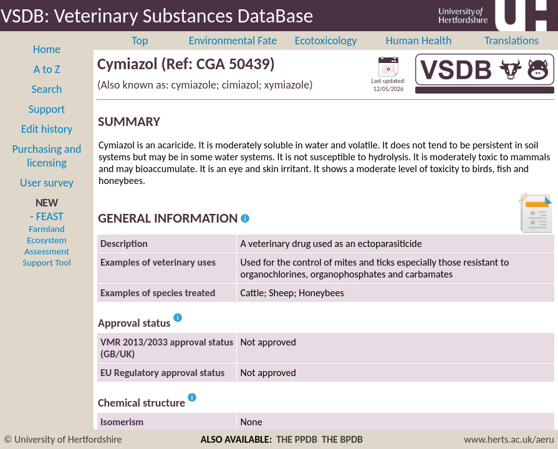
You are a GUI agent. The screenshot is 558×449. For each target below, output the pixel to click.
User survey (47, 183)
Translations (511, 40)
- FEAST (46, 239)
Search (47, 89)
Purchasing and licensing (46, 156)
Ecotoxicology (326, 40)
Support (47, 109)
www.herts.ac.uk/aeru (509, 439)
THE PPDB (296, 439)
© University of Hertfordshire (63, 439)
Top (140, 40)
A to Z (47, 69)
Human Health (419, 40)
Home (46, 49)
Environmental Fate (233, 40)
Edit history (47, 129)
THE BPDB (342, 439)
